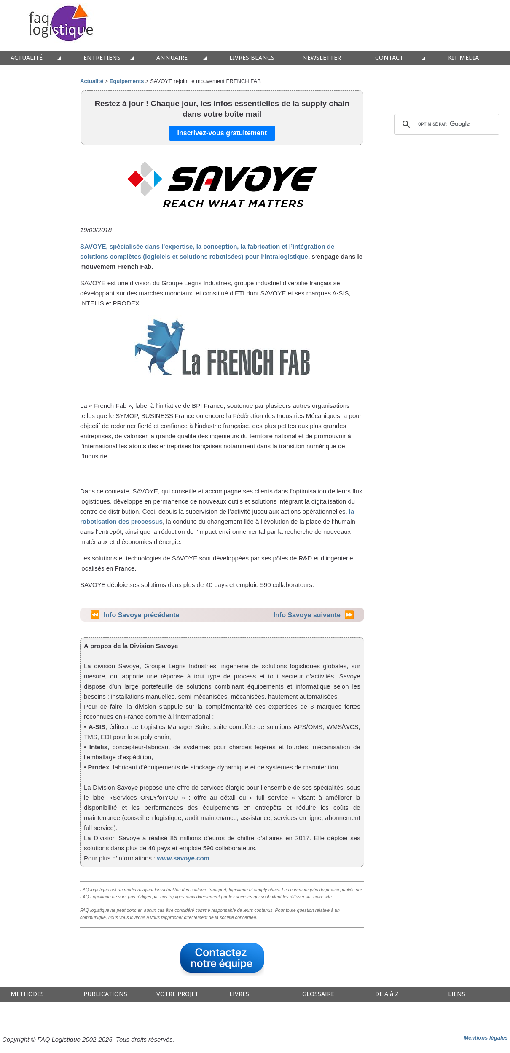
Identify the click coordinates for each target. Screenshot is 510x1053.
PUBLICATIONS (105, 994)
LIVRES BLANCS (251, 58)
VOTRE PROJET (177, 994)
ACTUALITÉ (27, 58)
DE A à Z (387, 994)
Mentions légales (486, 1037)
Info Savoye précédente (142, 615)
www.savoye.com (183, 858)
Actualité (91, 81)
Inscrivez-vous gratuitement (222, 133)
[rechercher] (445, 124)
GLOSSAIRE (318, 994)
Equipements (127, 81)
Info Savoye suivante (307, 615)
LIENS (456, 994)
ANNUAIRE (172, 58)
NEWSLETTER (321, 58)
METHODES (27, 994)
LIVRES (239, 994)
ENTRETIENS (102, 58)
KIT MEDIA (463, 58)
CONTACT (389, 58)
